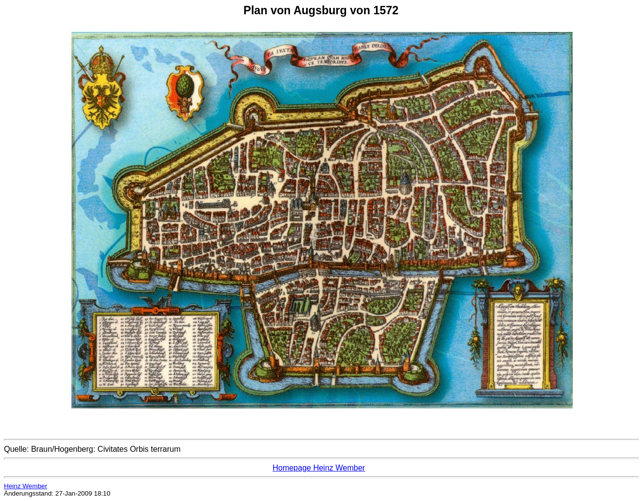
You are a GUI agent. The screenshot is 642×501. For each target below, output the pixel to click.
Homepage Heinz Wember (318, 468)
